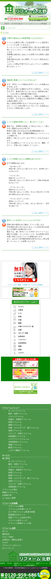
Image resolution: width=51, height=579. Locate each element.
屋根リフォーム (15, 425)
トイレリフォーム (16, 416)
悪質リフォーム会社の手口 (19, 517)
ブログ (5, 542)
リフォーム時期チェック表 (19, 523)
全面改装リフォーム (16, 487)
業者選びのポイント (16, 515)
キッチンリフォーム (16, 411)
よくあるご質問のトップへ (40, 72)
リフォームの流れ (9, 489)
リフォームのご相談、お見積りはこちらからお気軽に (25, 285)
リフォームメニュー (10, 408)
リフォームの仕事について (19, 509)
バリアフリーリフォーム (18, 439)
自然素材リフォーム (16, 436)
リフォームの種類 (16, 506)
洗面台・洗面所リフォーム (19, 419)
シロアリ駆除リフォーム (18, 450)
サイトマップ (8, 548)
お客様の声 (7, 495)
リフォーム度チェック (17, 520)
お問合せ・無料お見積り (12, 540)
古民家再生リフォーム (17, 442)
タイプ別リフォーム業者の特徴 (21, 512)
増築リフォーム (15, 445)
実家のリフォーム (9, 492)
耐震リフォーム (15, 447)
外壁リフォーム (15, 422)
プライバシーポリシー (11, 545)
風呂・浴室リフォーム (17, 414)
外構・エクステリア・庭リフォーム (23, 428)
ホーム (5, 531)
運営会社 (6, 534)
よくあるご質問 (9, 498)
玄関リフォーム (15, 430)
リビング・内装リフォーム (19, 433)
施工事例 (6, 458)
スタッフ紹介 (8, 537)
